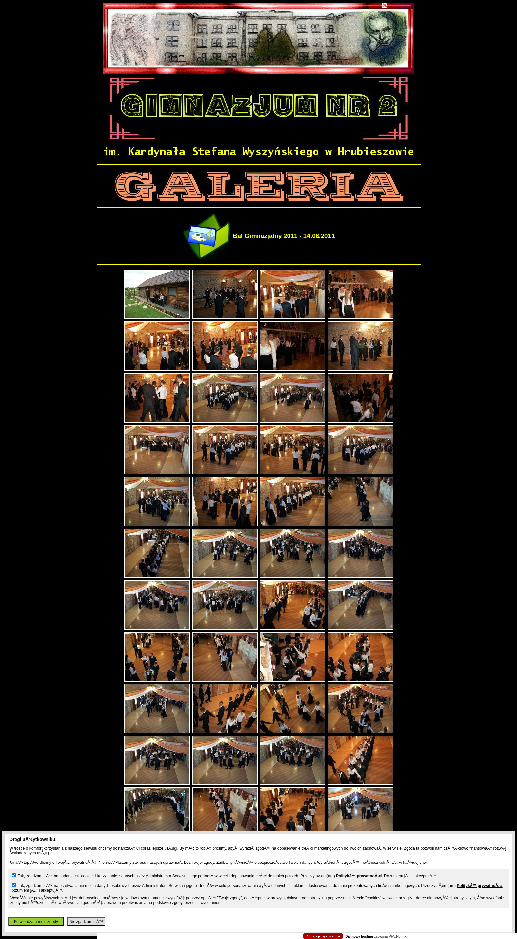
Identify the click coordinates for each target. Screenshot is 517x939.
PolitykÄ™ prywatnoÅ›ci (359, 876)
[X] (405, 936)
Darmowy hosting (359, 936)
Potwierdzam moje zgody (36, 921)
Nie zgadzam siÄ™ (86, 921)
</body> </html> (258, 33)
